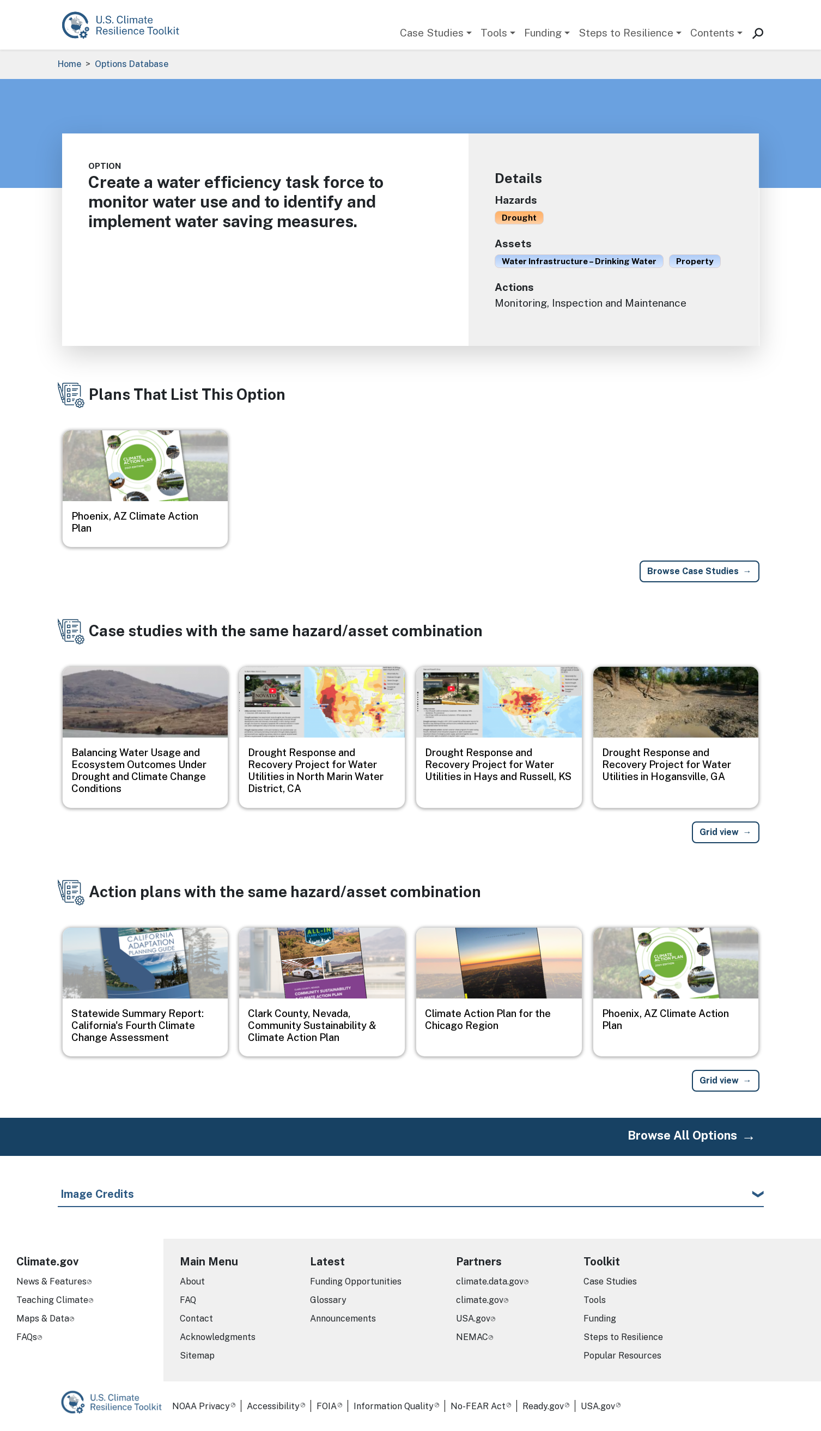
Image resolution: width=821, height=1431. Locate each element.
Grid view (719, 832)
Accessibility (273, 1406)
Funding (543, 33)
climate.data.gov (490, 1281)
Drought (519, 217)
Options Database (131, 64)
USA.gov (473, 1318)
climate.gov (479, 1300)
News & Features (51, 1281)
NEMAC (472, 1337)
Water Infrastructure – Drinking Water (579, 261)
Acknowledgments (218, 1337)
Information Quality (394, 1406)
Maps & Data (42, 1318)
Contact (196, 1318)
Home (69, 64)
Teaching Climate (52, 1300)
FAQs (26, 1337)
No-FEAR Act (478, 1406)
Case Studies (432, 33)
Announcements (343, 1318)
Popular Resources (622, 1355)
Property (695, 261)
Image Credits (97, 1194)
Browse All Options (682, 1135)
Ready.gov (543, 1406)
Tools (494, 33)
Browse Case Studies (693, 571)
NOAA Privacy (201, 1406)
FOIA (327, 1406)
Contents (712, 33)
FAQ (188, 1300)
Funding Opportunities (356, 1281)
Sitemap (197, 1355)
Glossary (328, 1300)
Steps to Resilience (626, 33)
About (192, 1281)
